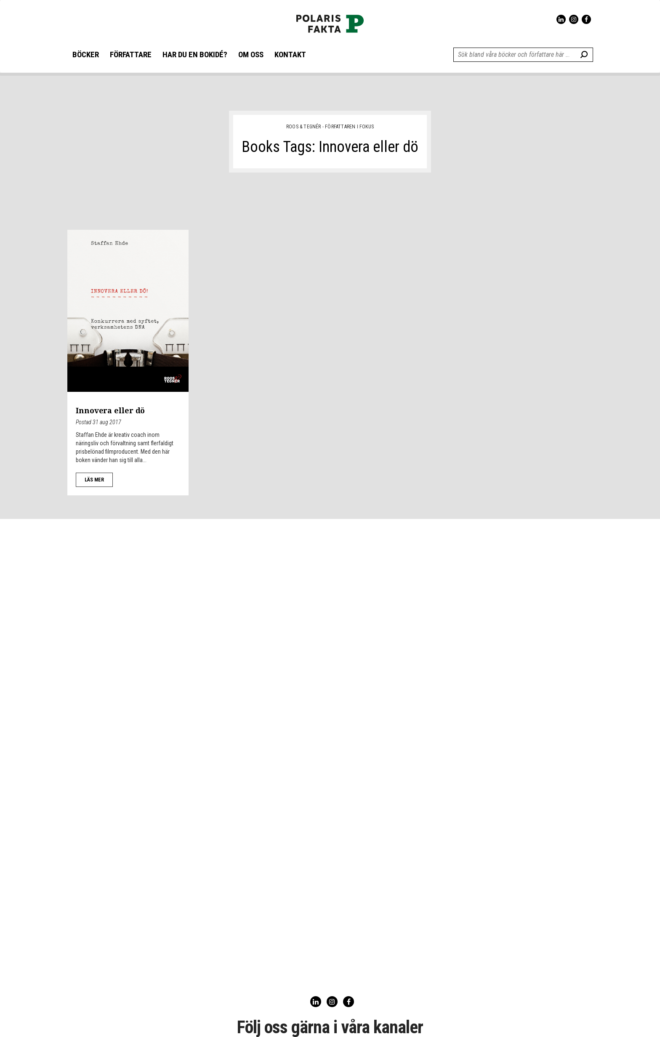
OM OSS (250, 55)
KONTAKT (290, 55)
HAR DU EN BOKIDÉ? (194, 55)
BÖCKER (85, 55)
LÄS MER (94, 480)
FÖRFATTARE (131, 55)
